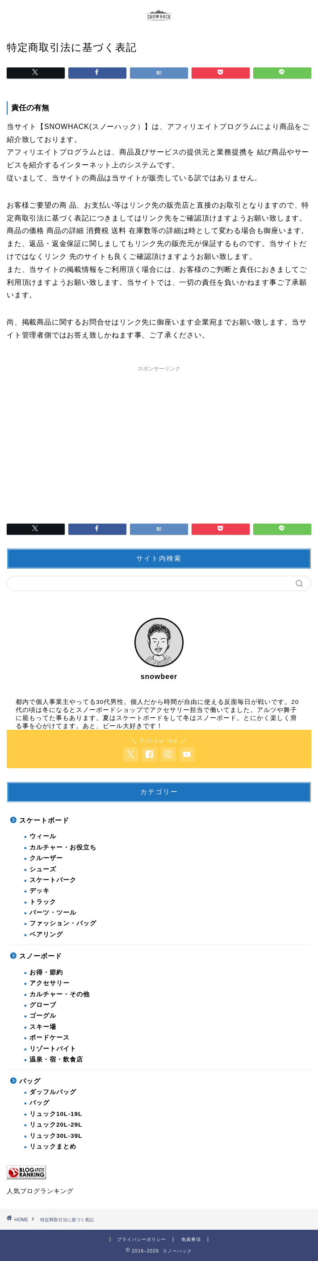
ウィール (42, 836)
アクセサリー (49, 983)
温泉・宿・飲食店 (56, 1059)
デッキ (39, 890)
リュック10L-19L (55, 1114)
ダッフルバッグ (52, 1092)
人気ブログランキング (40, 1191)
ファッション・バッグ (62, 923)
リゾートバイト (52, 1048)
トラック (42, 902)
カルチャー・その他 (59, 994)
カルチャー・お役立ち (62, 847)
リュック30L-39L (55, 1135)
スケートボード (44, 820)
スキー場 (42, 1027)
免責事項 (191, 1239)
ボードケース (49, 1037)
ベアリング (46, 934)
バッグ (30, 1081)
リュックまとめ (52, 1146)
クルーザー (46, 858)
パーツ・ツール (52, 912)
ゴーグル (42, 1015)
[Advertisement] (159, 438)
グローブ (42, 1005)
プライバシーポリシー (141, 1239)
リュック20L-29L (55, 1124)
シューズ (42, 869)
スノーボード (40, 956)
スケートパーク (52, 880)
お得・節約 (46, 972)
